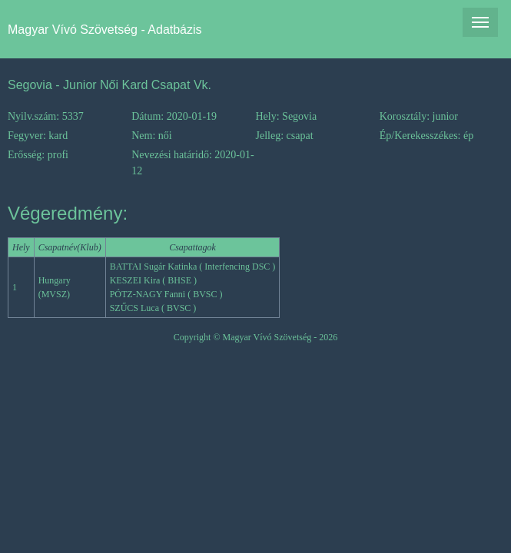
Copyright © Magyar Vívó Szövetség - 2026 (256, 337)
